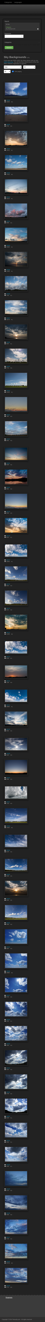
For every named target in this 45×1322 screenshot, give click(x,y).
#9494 (8, 149)
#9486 (8, 342)
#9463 (8, 898)
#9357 (8, 995)
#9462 (8, 923)
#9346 (8, 1261)
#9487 (8, 318)
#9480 (8, 487)
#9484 (8, 390)
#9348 (8, 1189)
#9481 (8, 463)
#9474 (8, 632)
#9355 (8, 1044)
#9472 (8, 681)
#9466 (8, 826)
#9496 (8, 100)
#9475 (8, 608)
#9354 (8, 1068)
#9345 (8, 1286)
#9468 (8, 778)
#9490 (8, 245)
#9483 (8, 415)
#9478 (8, 536)
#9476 (8, 584)
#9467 (8, 802)
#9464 (8, 850)
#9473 (8, 657)
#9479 (8, 511)
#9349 (8, 1213)
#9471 (8, 705)
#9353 (8, 1092)
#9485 (8, 366)
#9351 (8, 1140)
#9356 (8, 1019)
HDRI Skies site (8, 62)
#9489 (8, 269)
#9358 (8, 971)
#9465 (8, 874)
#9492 (8, 197)
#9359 (8, 947)
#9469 (8, 753)
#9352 (8, 1116)
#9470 (8, 729)
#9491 (8, 221)
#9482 (8, 439)
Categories (8, 2)
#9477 (8, 560)
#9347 (8, 1237)
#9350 (8, 1165)
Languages (18, 2)
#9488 (8, 294)
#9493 (8, 173)
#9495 (8, 124)
